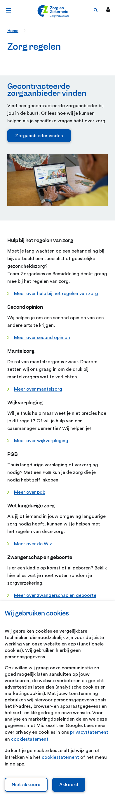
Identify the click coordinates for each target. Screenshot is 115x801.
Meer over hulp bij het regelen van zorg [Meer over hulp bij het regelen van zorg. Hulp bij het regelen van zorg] (56, 293)
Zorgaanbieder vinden (39, 135)
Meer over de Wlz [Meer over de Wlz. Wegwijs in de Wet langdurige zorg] (33, 543)
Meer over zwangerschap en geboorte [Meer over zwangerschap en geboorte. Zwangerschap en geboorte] (55, 595)
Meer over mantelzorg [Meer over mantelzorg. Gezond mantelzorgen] (38, 389)
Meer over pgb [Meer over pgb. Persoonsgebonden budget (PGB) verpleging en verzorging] (29, 492)
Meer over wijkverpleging (41, 440)
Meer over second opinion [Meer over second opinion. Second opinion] (42, 337)
